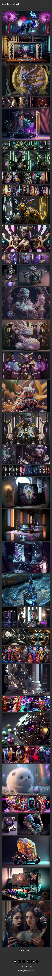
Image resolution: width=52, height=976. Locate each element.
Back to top (27, 967)
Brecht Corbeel (10, 4)
